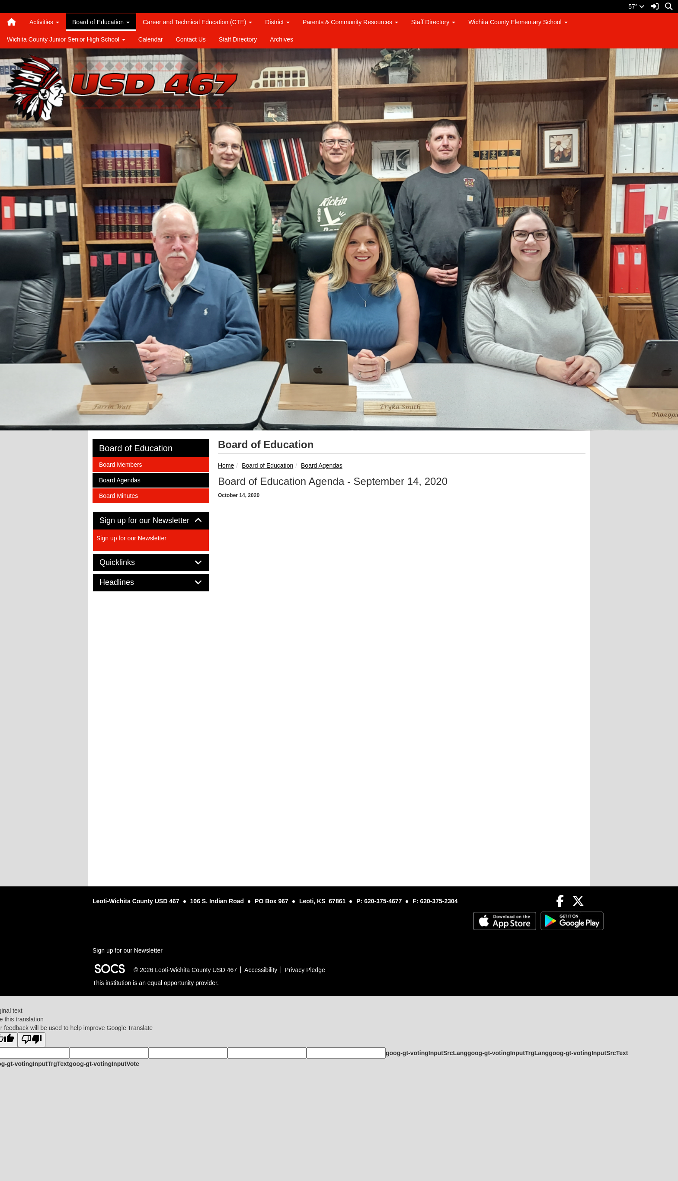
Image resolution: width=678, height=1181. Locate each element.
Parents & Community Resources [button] (350, 22)
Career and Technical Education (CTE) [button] (197, 22)
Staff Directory (238, 39)
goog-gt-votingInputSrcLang (426, 1052)
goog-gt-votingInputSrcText (588, 1052)
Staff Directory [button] (433, 22)
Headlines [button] (126, 582)
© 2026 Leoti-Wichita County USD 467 (185, 969)
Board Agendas (321, 465)
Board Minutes (118, 495)
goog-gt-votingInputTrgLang (508, 1052)
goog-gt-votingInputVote (104, 1063)
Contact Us (191, 39)
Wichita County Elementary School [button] (517, 22)
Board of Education (267, 465)
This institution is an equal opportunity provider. (156, 982)
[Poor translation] (31, 1039)
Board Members (120, 464)
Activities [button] (44, 22)
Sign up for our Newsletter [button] (150, 521)
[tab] (151, 521)
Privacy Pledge (305, 969)
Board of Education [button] (101, 22)
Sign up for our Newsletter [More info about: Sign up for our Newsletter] (131, 538)
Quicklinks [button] (126, 562)
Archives (281, 39)
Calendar (150, 39)
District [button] (277, 22)
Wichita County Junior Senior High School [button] (66, 39)
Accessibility (260, 969)
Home (226, 465)
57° (636, 6)
